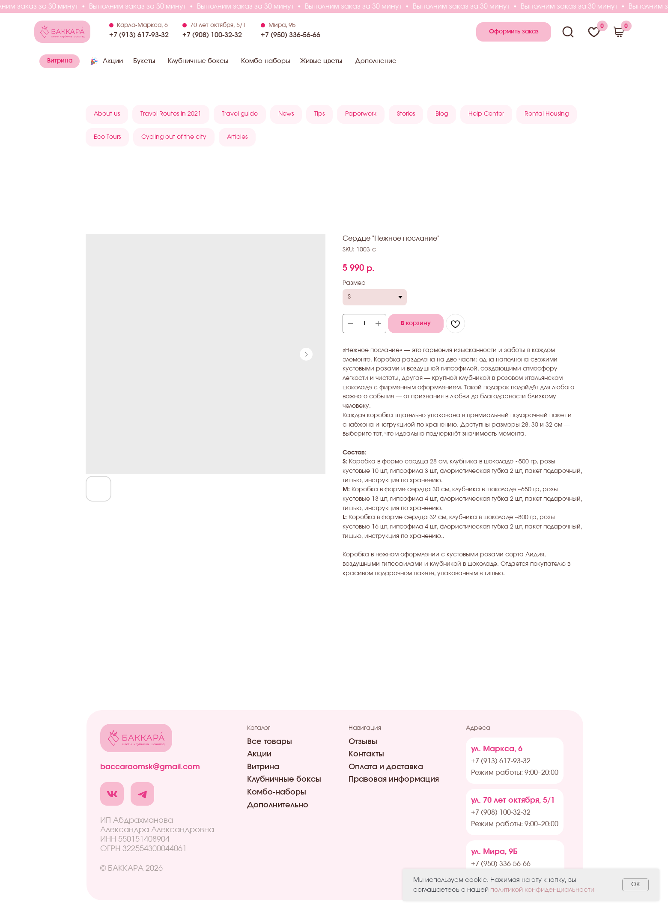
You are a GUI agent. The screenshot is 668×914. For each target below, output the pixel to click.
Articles (237, 137)
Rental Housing (547, 114)
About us (107, 114)
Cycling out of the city (173, 137)
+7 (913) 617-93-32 (139, 35)
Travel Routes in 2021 (170, 114)
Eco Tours (107, 137)
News (286, 114)
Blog (441, 114)
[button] (513, 32)
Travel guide (240, 114)
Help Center (486, 114)
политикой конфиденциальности (542, 890)
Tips (319, 114)
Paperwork (360, 114)
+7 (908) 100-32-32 (212, 35)
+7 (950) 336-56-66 (290, 35)
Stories (406, 114)
